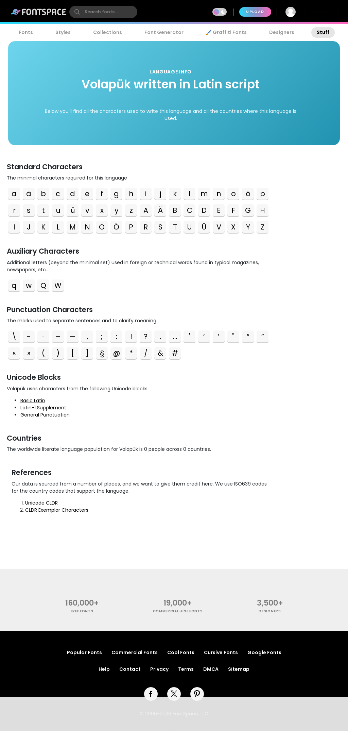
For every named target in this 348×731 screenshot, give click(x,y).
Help (104, 669)
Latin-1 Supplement (43, 407)
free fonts (82, 611)
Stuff (323, 32)
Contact (130, 669)
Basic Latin (32, 400)
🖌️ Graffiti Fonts (226, 32)
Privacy (159, 669)
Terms (186, 669)
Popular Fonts (84, 652)
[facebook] (151, 694)
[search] (103, 12)
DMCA (211, 669)
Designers (281, 32)
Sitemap (238, 669)
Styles (63, 32)
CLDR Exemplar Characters (56, 510)
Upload (255, 11)
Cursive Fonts (221, 652)
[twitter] (174, 694)
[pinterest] (197, 694)
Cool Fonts (180, 652)
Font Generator (164, 32)
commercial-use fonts (178, 611)
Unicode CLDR (41, 502)
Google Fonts (264, 652)
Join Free (321, 11)
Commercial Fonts (134, 652)
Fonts (26, 32)
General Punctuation (45, 414)
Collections (107, 32)
